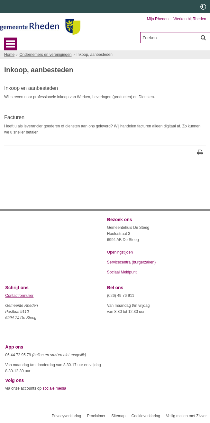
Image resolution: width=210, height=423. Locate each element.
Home (9, 54)
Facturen (14, 117)
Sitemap (118, 416)
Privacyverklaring (66, 416)
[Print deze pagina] (200, 153)
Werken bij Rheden (189, 19)
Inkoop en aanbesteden (31, 88)
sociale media (54, 388)
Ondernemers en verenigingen (45, 54)
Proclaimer (96, 416)
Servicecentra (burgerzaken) (131, 262)
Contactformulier (19, 295)
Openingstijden (120, 252)
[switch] (203, 6)
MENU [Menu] (10, 44)
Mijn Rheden (158, 19)
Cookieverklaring (146, 416)
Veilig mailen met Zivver (186, 416)
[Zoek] (203, 37)
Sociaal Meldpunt (122, 272)
